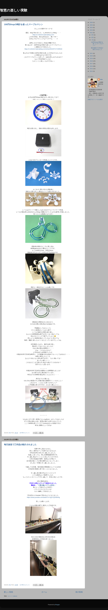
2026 (91, 22)
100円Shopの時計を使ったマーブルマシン (23, 24)
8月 (92, 37)
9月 (92, 35)
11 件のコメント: (25, 585)
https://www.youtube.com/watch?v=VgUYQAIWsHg (43, 497)
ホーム (44, 592)
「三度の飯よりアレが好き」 (46, 485)
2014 (91, 71)
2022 (91, 32)
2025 (91, 25)
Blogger (57, 604)
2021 (91, 53)
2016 (91, 66)
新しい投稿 (8, 592)
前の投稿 (79, 592)
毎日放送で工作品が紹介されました (20, 444)
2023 (91, 30)
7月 (92, 40)
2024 (91, 27)
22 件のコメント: (25, 432)
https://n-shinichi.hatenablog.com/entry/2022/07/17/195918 (43, 49)
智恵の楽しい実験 (13, 10)
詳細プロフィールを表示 (95, 99)
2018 (91, 61)
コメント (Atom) (12, 596)
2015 (91, 68)
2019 (91, 58)
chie (101, 79)
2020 (91, 56)
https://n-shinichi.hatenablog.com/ (43, 35)
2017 (91, 63)
